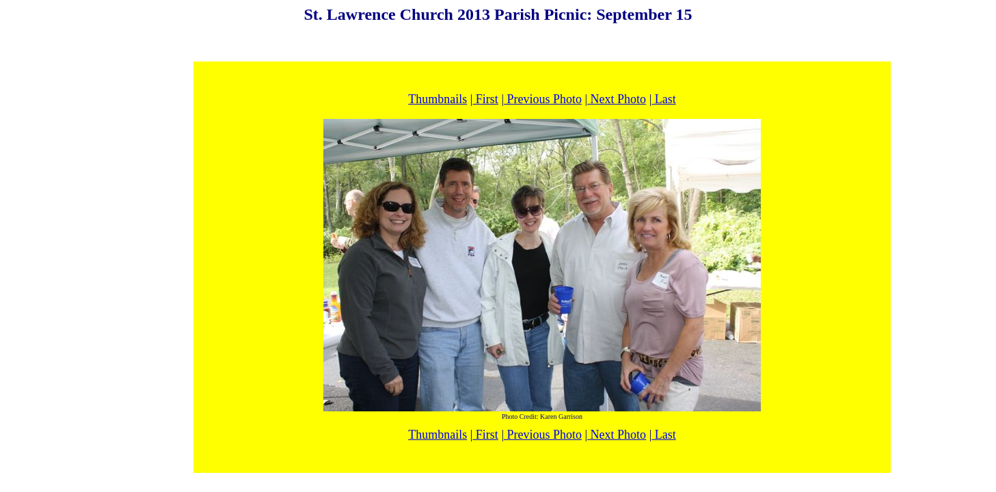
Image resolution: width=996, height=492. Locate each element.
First (485, 99)
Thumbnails (437, 99)
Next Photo (616, 99)
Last (663, 99)
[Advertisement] (498, 43)
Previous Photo (543, 99)
